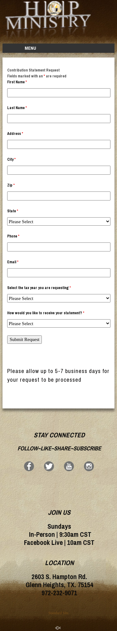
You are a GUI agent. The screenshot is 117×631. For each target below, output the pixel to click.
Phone (13, 236)
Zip (11, 185)
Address (15, 133)
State (12, 211)
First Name (17, 82)
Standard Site (58, 613)
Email (12, 262)
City (11, 159)
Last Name (17, 107)
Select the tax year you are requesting (39, 287)
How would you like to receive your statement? (45, 313)
